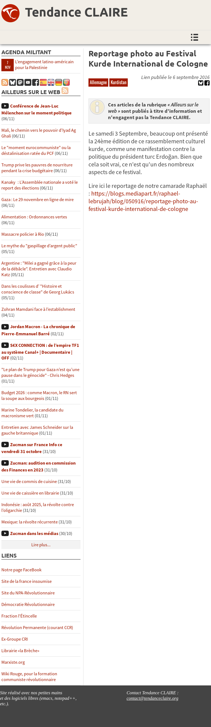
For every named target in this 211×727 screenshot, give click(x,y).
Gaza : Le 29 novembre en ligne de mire (37, 199)
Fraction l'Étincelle (19, 616)
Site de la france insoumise (26, 581)
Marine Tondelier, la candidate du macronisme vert (32, 413)
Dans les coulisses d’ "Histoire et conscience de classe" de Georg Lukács (37, 289)
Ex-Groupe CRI (14, 639)
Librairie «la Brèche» (20, 651)
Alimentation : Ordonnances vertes (34, 217)
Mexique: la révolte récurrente (29, 522)
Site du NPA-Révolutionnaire (28, 593)
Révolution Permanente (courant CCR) (37, 627)
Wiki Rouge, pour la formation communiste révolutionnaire (29, 676)
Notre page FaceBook (21, 570)
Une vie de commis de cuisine (29, 481)
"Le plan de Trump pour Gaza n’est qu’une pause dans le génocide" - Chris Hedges (40, 372)
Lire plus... (41, 545)
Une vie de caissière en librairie (30, 493)
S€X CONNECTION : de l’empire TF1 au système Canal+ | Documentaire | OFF (40, 351)
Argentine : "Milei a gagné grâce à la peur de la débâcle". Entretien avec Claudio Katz (38, 269)
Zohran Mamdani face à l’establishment (38, 309)
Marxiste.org (13, 662)
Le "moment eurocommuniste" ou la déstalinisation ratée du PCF (36, 150)
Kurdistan (118, 82)
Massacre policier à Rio (22, 234)
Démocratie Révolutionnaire (28, 604)
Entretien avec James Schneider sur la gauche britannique (37, 430)
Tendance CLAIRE (76, 12)
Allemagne (98, 82)
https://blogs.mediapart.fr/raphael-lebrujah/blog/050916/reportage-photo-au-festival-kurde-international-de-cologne (143, 201)
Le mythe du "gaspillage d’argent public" (39, 246)
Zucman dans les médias (34, 533)
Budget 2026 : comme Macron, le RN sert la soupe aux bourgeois (39, 395)
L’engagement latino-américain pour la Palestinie (44, 64)
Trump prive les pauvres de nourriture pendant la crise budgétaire (37, 168)
